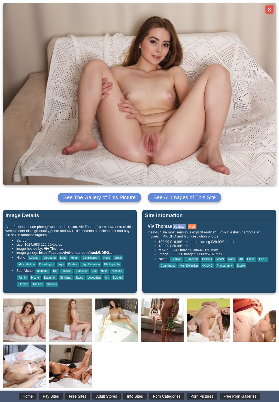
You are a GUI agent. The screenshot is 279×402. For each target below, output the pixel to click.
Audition (37, 284)
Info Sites (135, 396)
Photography (112, 264)
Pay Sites (51, 396)
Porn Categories (166, 396)
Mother (35, 277)
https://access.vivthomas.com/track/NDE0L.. (75, 253)
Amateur (117, 270)
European (50, 257)
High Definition (91, 264)
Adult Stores (106, 396)
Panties (72, 264)
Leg (94, 270)
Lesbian (34, 257)
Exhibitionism (91, 257)
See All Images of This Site (184, 197)
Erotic (118, 257)
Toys (61, 264)
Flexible (23, 284)
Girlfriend (65, 277)
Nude (107, 257)
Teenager (42, 270)
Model (74, 257)
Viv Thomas (53, 248)
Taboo (79, 277)
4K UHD (207, 265)
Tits (55, 270)
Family (23, 277)
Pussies (66, 270)
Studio (241, 265)
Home (28, 396)
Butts (63, 257)
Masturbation (27, 264)
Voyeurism (94, 277)
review (179, 226)
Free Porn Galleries (239, 396)
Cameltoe (82, 270)
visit (192, 226)
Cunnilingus (46, 264)
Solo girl (118, 277)
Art (106, 277)
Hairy (104, 270)
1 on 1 (262, 259)
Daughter (50, 277)
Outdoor (52, 284)
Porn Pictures (201, 396)
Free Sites (77, 396)
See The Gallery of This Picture (99, 197)
